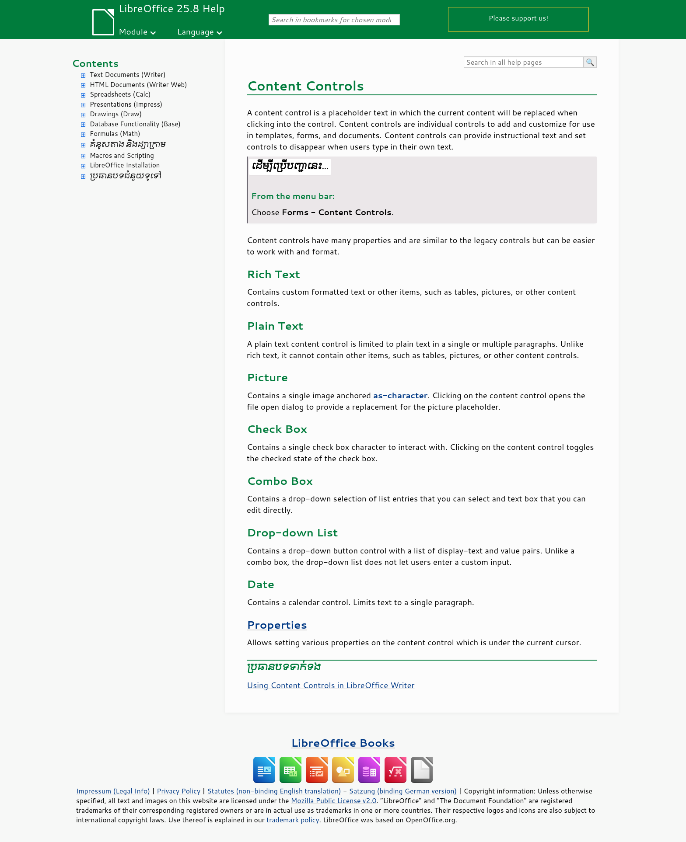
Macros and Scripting (122, 155)
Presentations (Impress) (126, 104)
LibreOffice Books (343, 742)
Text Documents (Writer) (128, 74)
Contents (95, 63)
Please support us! (519, 18)
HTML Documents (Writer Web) (138, 84)
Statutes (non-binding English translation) (274, 791)
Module (133, 31)
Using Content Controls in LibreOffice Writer (331, 685)
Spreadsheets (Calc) (120, 94)
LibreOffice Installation (125, 165)
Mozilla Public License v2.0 (334, 800)
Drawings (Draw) (116, 113)
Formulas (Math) (115, 133)
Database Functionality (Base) (135, 124)
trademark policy (292, 820)
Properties (277, 624)
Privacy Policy (178, 791)
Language (195, 31)
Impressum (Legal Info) (113, 791)
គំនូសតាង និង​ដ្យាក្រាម (128, 144)
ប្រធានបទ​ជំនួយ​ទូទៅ (125, 176)
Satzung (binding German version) (403, 791)
